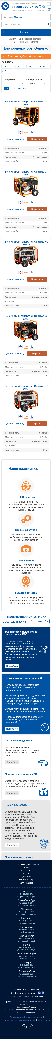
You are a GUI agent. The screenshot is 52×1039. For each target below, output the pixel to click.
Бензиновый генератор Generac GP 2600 (26, 103)
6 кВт (17, 66)
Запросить (37, 139)
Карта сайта (43, 1020)
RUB (6, 88)
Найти (48, 24)
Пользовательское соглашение (19, 1020)
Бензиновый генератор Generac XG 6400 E (26, 387)
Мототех (5, 6)
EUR (19, 88)
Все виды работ (41, 621)
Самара (27, 962)
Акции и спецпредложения (27, 864)
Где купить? (26, 871)
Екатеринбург (27, 936)
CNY (25, 88)
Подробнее (12, 666)
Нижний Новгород (26, 953)
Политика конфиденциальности (26, 1017)
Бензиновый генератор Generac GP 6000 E (26, 317)
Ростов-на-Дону (27, 971)
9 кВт (4, 71)
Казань (26, 945)
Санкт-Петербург (26, 900)
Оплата (26, 874)
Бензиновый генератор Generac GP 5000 (26, 173)
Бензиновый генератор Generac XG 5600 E (26, 243)
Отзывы (26, 867)
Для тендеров (27, 883)
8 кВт (42, 66)
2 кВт (4, 66)
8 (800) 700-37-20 (25, 7)
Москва (27, 891)
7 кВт (29, 66)
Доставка (26, 877)
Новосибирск (26, 927)
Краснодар (26, 918)
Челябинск (26, 909)
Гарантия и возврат (26, 880)
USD (13, 88)
